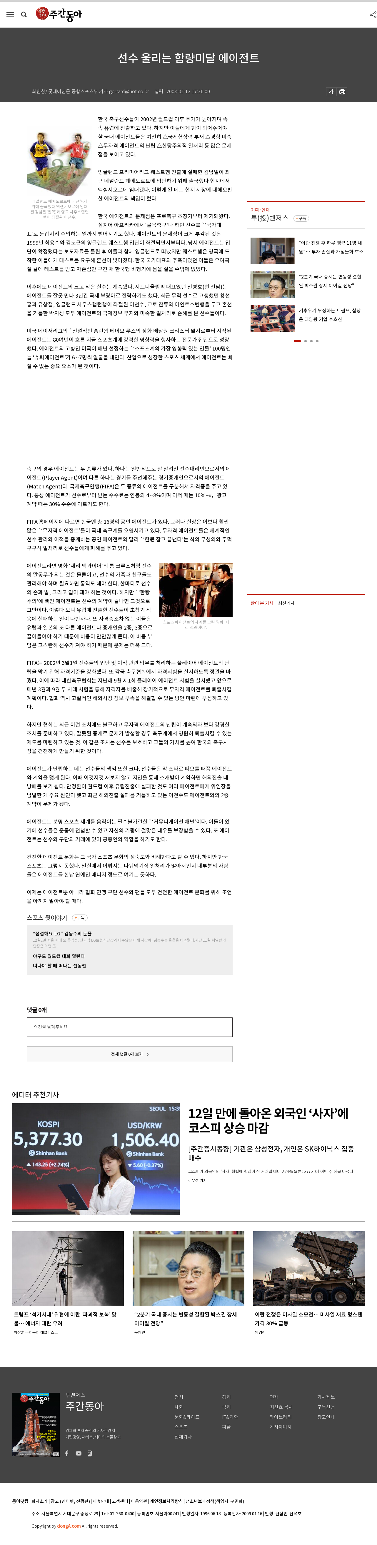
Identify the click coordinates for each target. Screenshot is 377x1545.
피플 (226, 1427)
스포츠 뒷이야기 (47, 918)
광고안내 (326, 1417)
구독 (81, 917)
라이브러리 (281, 1417)
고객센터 (120, 1501)
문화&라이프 (187, 1417)
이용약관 (139, 1501)
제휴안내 (101, 1501)
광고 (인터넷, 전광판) (70, 1501)
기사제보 (326, 1397)
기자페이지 (281, 1427)
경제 (226, 1397)
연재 (274, 1397)
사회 (178, 1407)
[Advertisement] (115, 416)
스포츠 (181, 1427)
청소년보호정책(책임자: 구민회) (215, 1501)
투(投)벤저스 (269, 218)
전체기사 (183, 1437)
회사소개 (39, 1501)
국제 (226, 1407)
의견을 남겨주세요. (51, 1027)
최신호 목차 (281, 1407)
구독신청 (326, 1407)
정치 (178, 1397)
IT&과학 (230, 1417)
